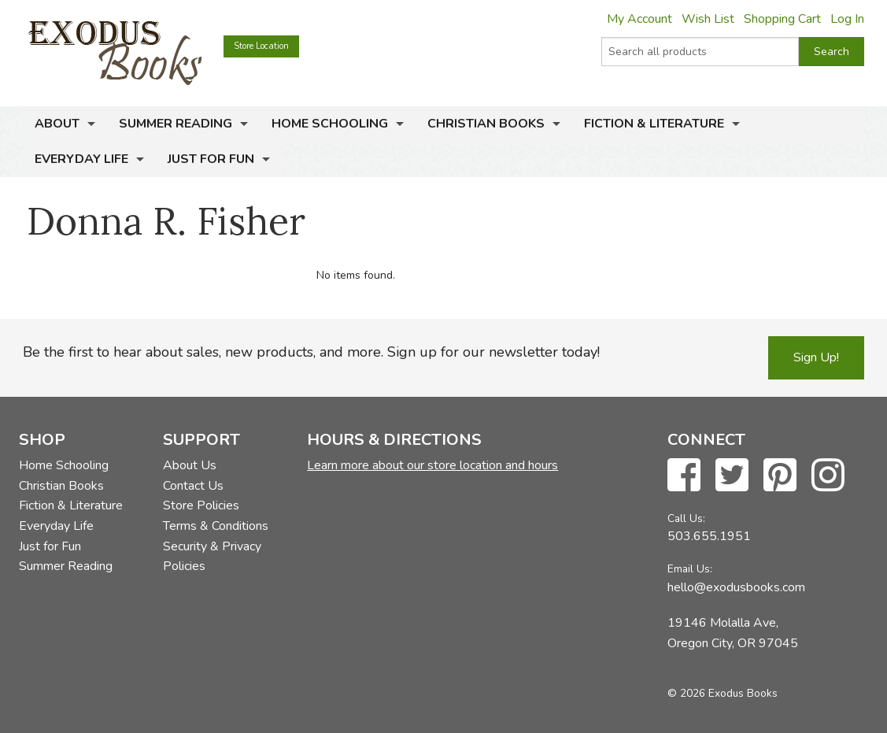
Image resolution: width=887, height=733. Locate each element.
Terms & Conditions (215, 526)
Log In (847, 19)
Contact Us (193, 485)
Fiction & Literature (654, 123)
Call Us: (686, 518)
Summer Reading (175, 123)
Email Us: (689, 568)
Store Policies (201, 505)
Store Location (261, 46)
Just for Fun (211, 159)
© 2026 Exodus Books (722, 693)
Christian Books (486, 123)
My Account (639, 19)
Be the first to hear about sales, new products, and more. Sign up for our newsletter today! (311, 351)
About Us (189, 465)
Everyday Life (81, 159)
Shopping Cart (782, 19)
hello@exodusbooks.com (736, 587)
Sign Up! (816, 357)
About (57, 123)
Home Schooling (330, 123)
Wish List (708, 19)
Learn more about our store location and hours (432, 465)
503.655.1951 (709, 536)
